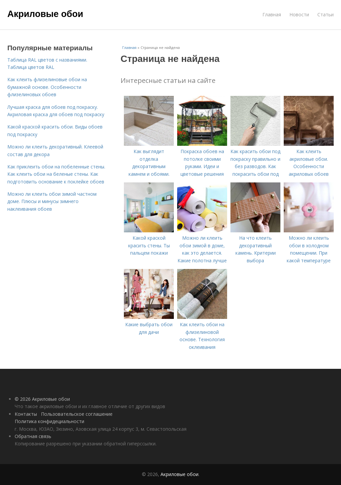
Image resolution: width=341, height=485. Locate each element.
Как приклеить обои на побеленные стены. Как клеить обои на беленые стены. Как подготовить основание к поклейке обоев (56, 174)
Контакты (26, 414)
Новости (299, 14)
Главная (271, 14)
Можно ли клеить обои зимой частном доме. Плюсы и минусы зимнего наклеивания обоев (52, 201)
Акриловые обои (45, 14)
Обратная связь (33, 436)
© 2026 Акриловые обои (42, 399)
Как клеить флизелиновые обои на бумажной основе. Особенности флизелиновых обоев (47, 87)
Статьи (325, 14)
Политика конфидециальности (49, 421)
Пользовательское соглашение (77, 414)
